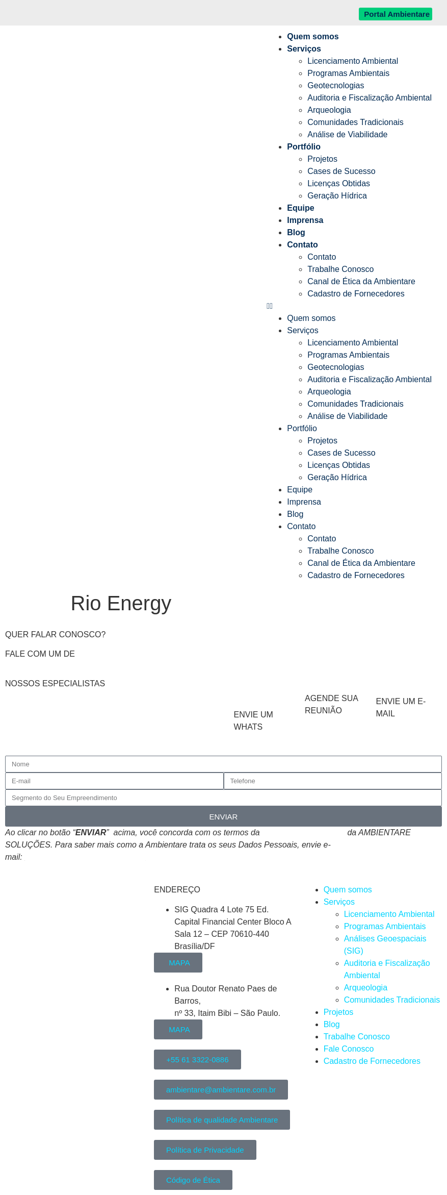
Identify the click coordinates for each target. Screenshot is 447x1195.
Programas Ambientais (348, 73)
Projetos (322, 159)
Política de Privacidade (303, 832)
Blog (296, 232)
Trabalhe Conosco (340, 269)
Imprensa (305, 220)
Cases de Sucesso (341, 171)
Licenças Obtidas (338, 183)
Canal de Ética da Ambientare (361, 281)
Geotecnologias (335, 85)
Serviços (304, 48)
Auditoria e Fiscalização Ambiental (369, 97)
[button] (349, 306)
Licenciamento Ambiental (352, 61)
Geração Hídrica (337, 195)
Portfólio (304, 146)
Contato (302, 244)
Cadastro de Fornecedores (355, 293)
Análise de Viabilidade (347, 134)
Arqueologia (329, 110)
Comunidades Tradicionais (355, 122)
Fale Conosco (349, 1048)
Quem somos (312, 36)
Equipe (300, 208)
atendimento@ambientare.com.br (85, 857)
